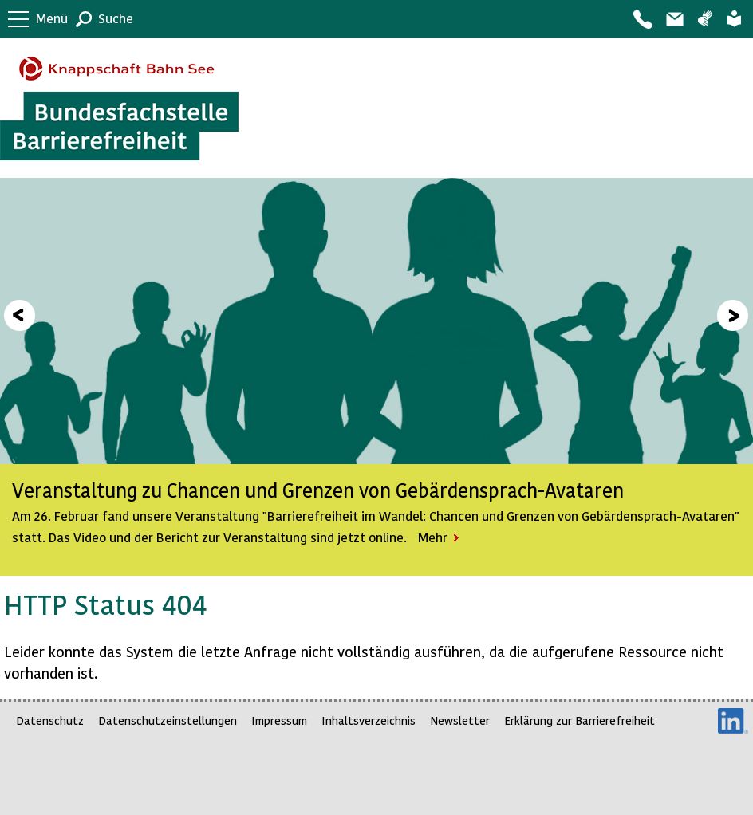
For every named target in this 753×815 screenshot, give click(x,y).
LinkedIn (733, 721)
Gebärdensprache (704, 19)
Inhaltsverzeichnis (368, 720)
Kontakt (642, 19)
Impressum (279, 720)
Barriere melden (674, 19)
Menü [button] (52, 18)
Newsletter (460, 720)
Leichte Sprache (734, 19)
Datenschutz (50, 720)
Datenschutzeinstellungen (167, 720)
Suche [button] (115, 18)
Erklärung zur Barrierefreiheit (579, 720)
